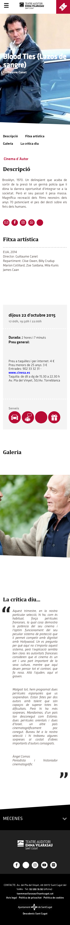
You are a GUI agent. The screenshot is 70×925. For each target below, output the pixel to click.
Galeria (8, 143)
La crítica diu (30, 143)
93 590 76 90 (36, 889)
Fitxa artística (34, 136)
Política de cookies (53, 897)
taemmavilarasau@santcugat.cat (35, 893)
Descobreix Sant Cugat (35, 913)
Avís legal (11, 897)
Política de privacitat (30, 897)
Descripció (10, 136)
